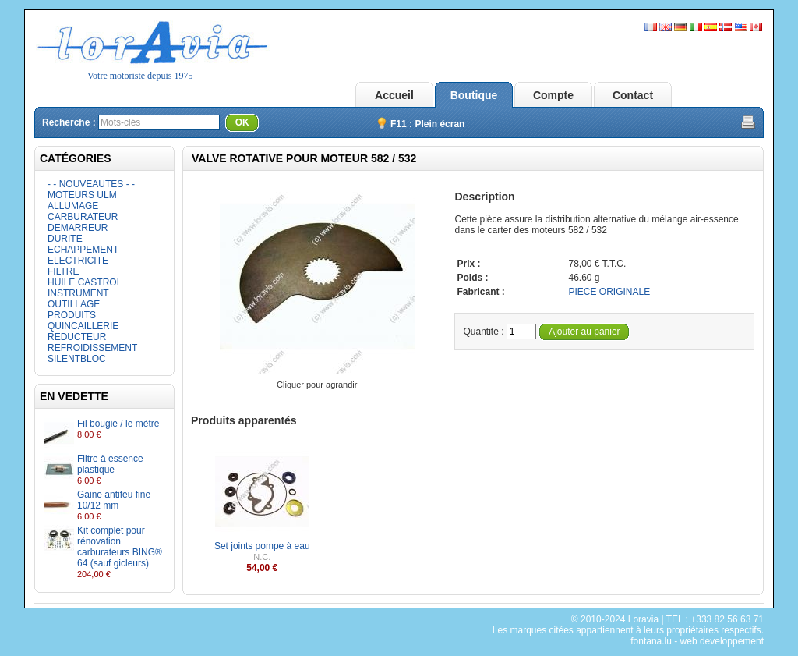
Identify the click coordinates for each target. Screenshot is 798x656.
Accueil (394, 95)
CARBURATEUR (83, 216)
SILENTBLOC (77, 358)
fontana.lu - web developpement (697, 641)
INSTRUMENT (78, 293)
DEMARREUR (78, 227)
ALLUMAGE (73, 205)
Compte (553, 95)
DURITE (65, 238)
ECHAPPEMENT (83, 249)
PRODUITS (72, 315)
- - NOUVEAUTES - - (91, 184)
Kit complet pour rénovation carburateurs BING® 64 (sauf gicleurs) (119, 547)
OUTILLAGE (74, 304)
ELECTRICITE (78, 260)
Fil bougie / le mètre (118, 423)
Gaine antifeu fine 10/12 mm (113, 500)
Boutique (474, 95)
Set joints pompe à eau (262, 546)
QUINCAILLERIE (83, 326)
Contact (633, 95)
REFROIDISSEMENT (92, 347)
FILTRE (63, 271)
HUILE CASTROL (85, 282)
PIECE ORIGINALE (609, 291)
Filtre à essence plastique (110, 464)
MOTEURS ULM (82, 195)
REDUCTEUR (77, 337)
